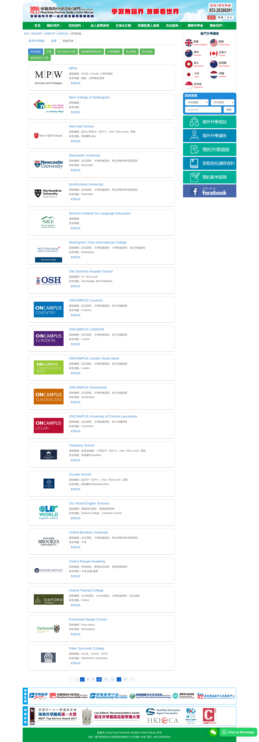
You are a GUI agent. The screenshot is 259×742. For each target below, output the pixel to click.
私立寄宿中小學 (66, 51)
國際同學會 (195, 25)
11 (105, 679)
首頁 (37, 25)
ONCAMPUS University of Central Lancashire (103, 416)
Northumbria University (86, 184)
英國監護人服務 (148, 25)
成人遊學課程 (99, 25)
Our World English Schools (89, 503)
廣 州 (229, 17)
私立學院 (131, 51)
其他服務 (173, 25)
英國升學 (50, 33)
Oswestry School (81, 445)
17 (125, 679)
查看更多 (76, 83)
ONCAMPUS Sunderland (88, 387)
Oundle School (80, 474)
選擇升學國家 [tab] (36, 40)
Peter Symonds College (86, 648)
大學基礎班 (113, 51)
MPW (73, 68)
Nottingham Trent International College (98, 242)
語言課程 (147, 51)
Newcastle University (84, 155)
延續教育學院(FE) (91, 51)
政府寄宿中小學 (39, 57)
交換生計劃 (123, 25)
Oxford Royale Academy (87, 561)
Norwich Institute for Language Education (100, 213)
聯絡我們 (217, 25)
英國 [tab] (53, 40)
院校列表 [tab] (68, 40)
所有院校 (36, 51)
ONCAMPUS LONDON (86, 329)
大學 (49, 51)
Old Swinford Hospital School (91, 271)
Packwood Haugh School (88, 619)
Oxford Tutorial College (86, 590)
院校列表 (63, 33)
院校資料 (76, 25)
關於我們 (54, 25)
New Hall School (81, 126)
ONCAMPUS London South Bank (94, 358)
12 (112, 679)
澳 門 (211, 17)
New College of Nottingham (89, 97)
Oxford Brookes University (88, 532)
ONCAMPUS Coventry (86, 300)
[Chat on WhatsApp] (238, 732)
